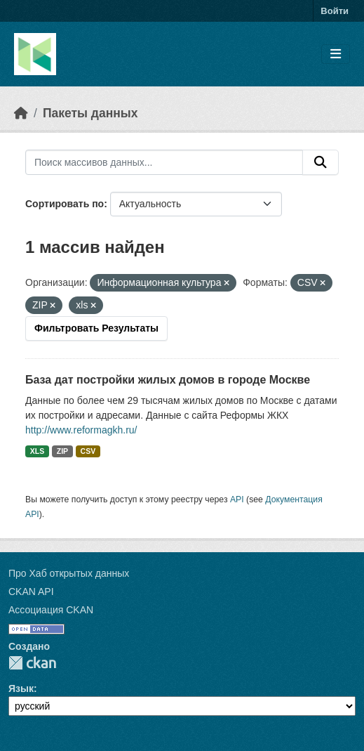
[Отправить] (320, 162)
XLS (37, 451)
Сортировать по (64, 203)
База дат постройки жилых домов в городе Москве (167, 380)
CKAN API (31, 591)
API (237, 499)
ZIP (62, 451)
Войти (335, 11)
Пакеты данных (90, 113)
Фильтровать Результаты (96, 328)
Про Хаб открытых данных (68, 573)
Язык (21, 688)
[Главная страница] (21, 113)
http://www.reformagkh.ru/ (81, 430)
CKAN (32, 662)
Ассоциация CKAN (50, 609)
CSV (88, 451)
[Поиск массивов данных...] (164, 162)
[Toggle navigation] (335, 54)
